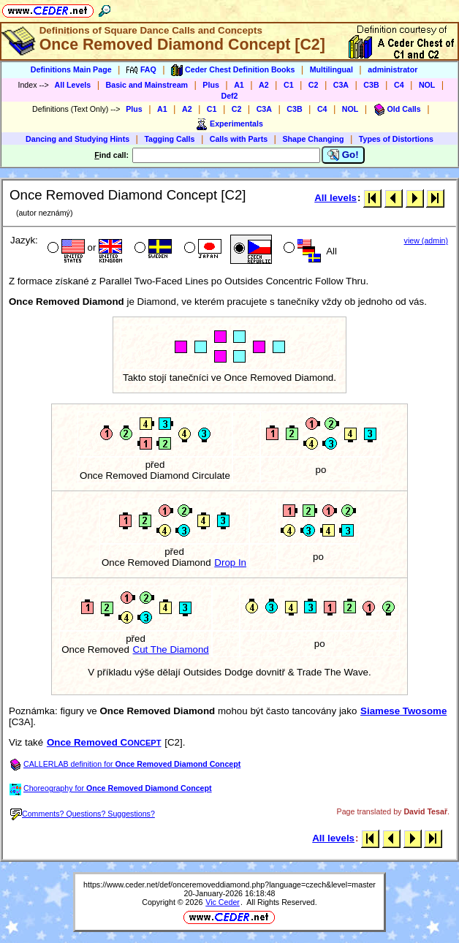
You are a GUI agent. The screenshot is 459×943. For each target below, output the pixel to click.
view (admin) (426, 240)
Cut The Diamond (171, 649)
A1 (239, 84)
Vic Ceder (222, 902)
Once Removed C (104, 742)
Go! (343, 155)
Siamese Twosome (403, 710)
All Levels (72, 84)
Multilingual (331, 69)
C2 (313, 84)
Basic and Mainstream (147, 84)
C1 (289, 84)
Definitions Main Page (71, 69)
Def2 (229, 95)
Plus (210, 84)
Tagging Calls (169, 139)
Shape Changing (313, 139)
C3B (371, 84)
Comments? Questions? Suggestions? (82, 813)
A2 (264, 84)
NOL (427, 84)
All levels (335, 197)
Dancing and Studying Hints (77, 139)
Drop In (230, 562)
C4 (399, 84)
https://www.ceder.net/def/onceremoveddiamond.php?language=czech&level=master (229, 884)
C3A (341, 84)
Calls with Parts (239, 139)
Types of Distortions (396, 139)
